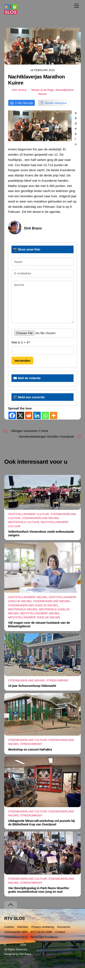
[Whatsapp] (45, 415)
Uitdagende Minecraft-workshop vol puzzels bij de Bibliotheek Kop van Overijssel (41, 822)
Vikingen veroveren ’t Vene (29, 431)
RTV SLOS (13, 944)
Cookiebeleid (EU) (16, 937)
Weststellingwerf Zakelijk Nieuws (34, 617)
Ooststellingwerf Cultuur (28, 514)
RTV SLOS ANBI (41, 932)
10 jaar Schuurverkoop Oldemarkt (32, 685)
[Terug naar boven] (10, 904)
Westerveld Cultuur (23, 522)
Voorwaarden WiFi (16, 932)
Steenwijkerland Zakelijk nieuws (33, 605)
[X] (20, 415)
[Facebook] (12, 415)
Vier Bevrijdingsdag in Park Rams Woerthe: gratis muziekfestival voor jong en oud (39, 889)
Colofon (9, 926)
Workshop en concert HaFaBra (30, 749)
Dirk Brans (19, 90)
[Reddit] (28, 415)
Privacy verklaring (42, 926)
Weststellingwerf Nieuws (39, 613)
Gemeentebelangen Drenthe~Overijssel (46, 436)
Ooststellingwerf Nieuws (27, 597)
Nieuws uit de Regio (42, 90)
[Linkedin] (37, 415)
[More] (53, 415)
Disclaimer (63, 926)
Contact (60, 932)
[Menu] (76, 5)
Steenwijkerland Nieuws (40, 518)
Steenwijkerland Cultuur (27, 740)
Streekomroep (57, 680)
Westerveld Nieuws (22, 609)
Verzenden (22, 360)
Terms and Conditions (44, 937)
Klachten (22, 926)
